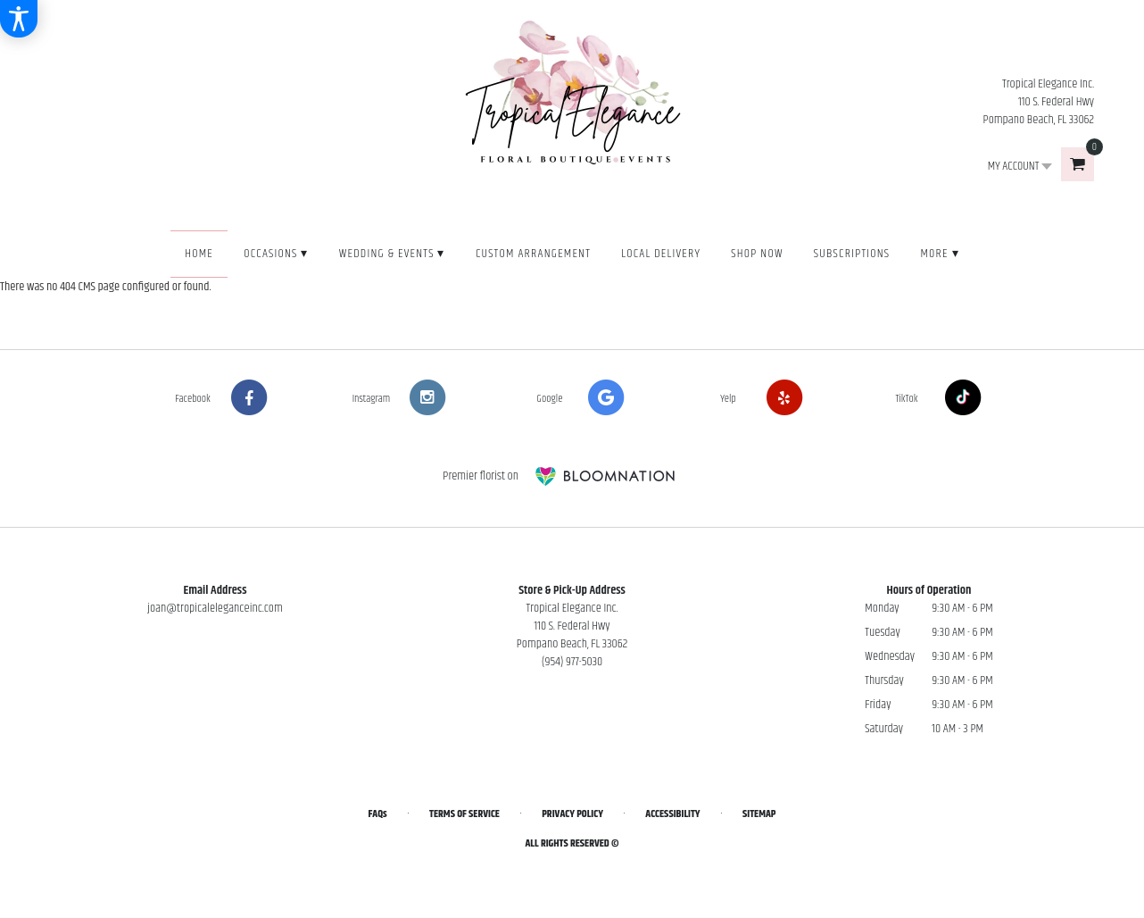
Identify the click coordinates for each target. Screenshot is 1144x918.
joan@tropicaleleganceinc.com (215, 608)
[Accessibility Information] (18, 19)
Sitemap (758, 814)
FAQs (378, 814)
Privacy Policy (572, 814)
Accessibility (672, 814)
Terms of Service (464, 814)
